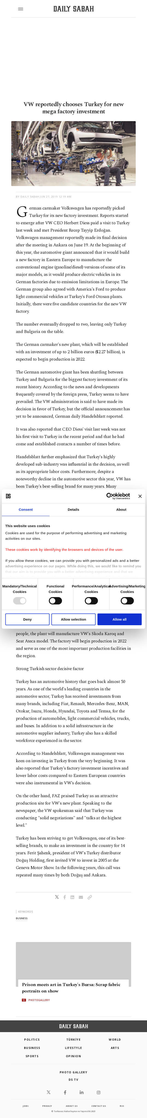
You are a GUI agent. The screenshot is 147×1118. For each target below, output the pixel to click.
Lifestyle (73, 1048)
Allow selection (73, 619)
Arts (115, 1048)
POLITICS (32, 1040)
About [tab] (121, 509)
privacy (47, 1106)
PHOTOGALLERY (39, 1000)
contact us (98, 1106)
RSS (122, 1106)
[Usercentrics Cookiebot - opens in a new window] (110, 496)
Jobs (25, 1106)
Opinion (73, 1056)
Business (32, 1048)
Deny (27, 619)
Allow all (119, 619)
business (21, 918)
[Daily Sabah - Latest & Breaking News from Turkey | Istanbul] (73, 9)
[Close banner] (140, 496)
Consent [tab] (26, 509)
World (115, 1040)
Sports (32, 1056)
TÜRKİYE (73, 1040)
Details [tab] (73, 509)
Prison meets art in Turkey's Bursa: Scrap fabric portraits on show (71, 988)
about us (71, 1106)
